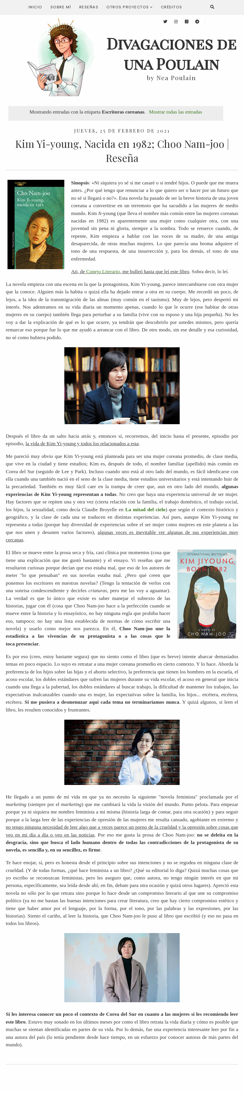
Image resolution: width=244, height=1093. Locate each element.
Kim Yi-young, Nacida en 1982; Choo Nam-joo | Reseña (122, 151)
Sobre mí (60, 7)
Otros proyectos (129, 7)
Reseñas (89, 7)
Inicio (35, 7)
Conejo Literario (103, 271)
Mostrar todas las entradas (175, 112)
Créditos (171, 7)
